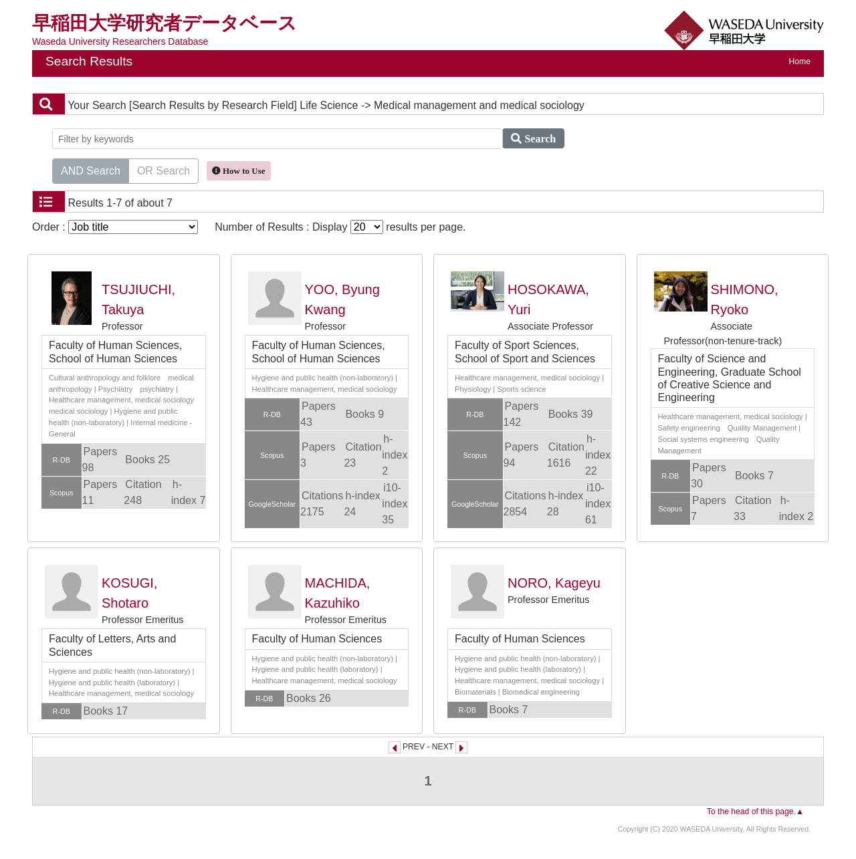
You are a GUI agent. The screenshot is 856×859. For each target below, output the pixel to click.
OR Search (163, 169)
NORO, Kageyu (554, 583)
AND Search (90, 169)
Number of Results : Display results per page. (340, 227)
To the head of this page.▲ (755, 811)
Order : (115, 227)
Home (800, 61)
